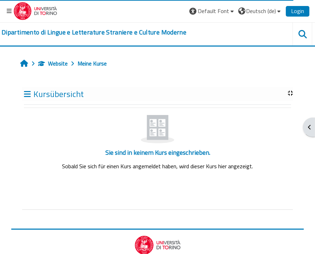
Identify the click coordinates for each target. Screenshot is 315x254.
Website (53, 63)
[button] (212, 11)
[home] (93, 32)
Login (297, 11)
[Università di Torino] (35, 10)
